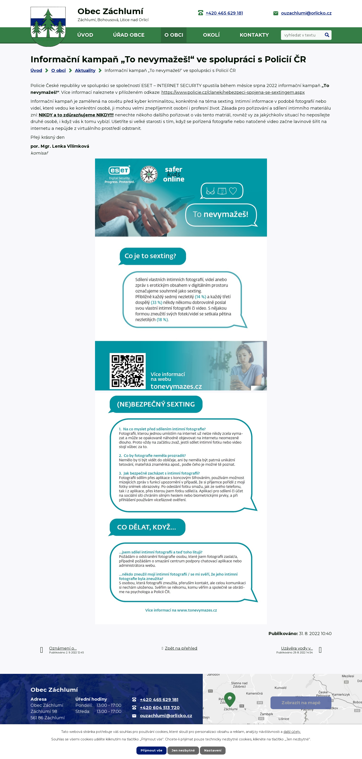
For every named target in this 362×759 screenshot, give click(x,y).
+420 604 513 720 (160, 707)
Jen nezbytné (183, 750)
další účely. (292, 731)
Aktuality (85, 70)
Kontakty (254, 35)
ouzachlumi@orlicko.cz (306, 13)
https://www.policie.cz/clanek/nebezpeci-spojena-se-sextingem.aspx (233, 92)
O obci (173, 35)
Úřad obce (128, 35)
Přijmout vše (150, 750)
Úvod (85, 35)
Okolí (211, 35)
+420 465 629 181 (224, 13)
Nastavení (214, 750)
